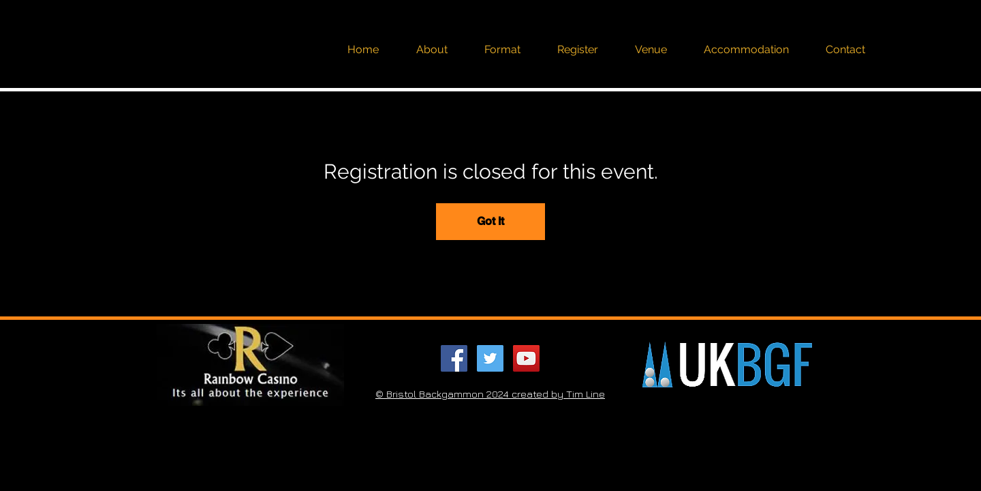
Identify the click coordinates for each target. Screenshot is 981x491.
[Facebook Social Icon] (454, 358)
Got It (490, 221)
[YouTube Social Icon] (526, 358)
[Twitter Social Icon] (490, 358)
